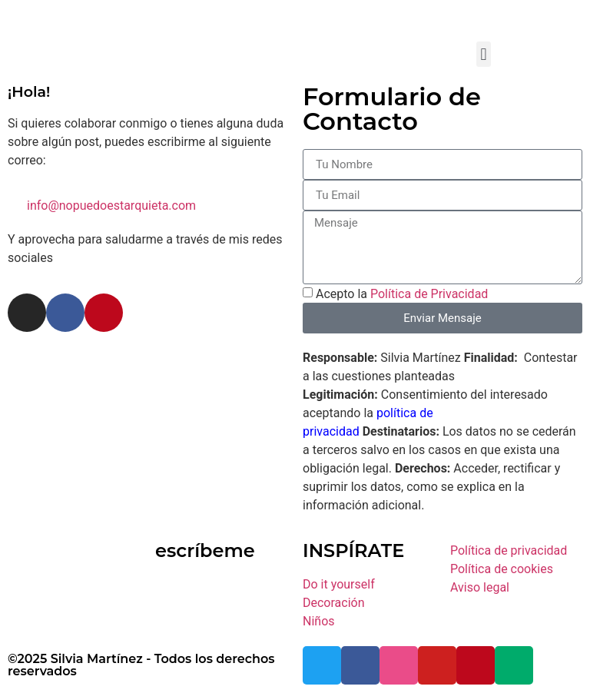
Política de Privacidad (429, 294)
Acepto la (402, 294)
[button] (483, 54)
